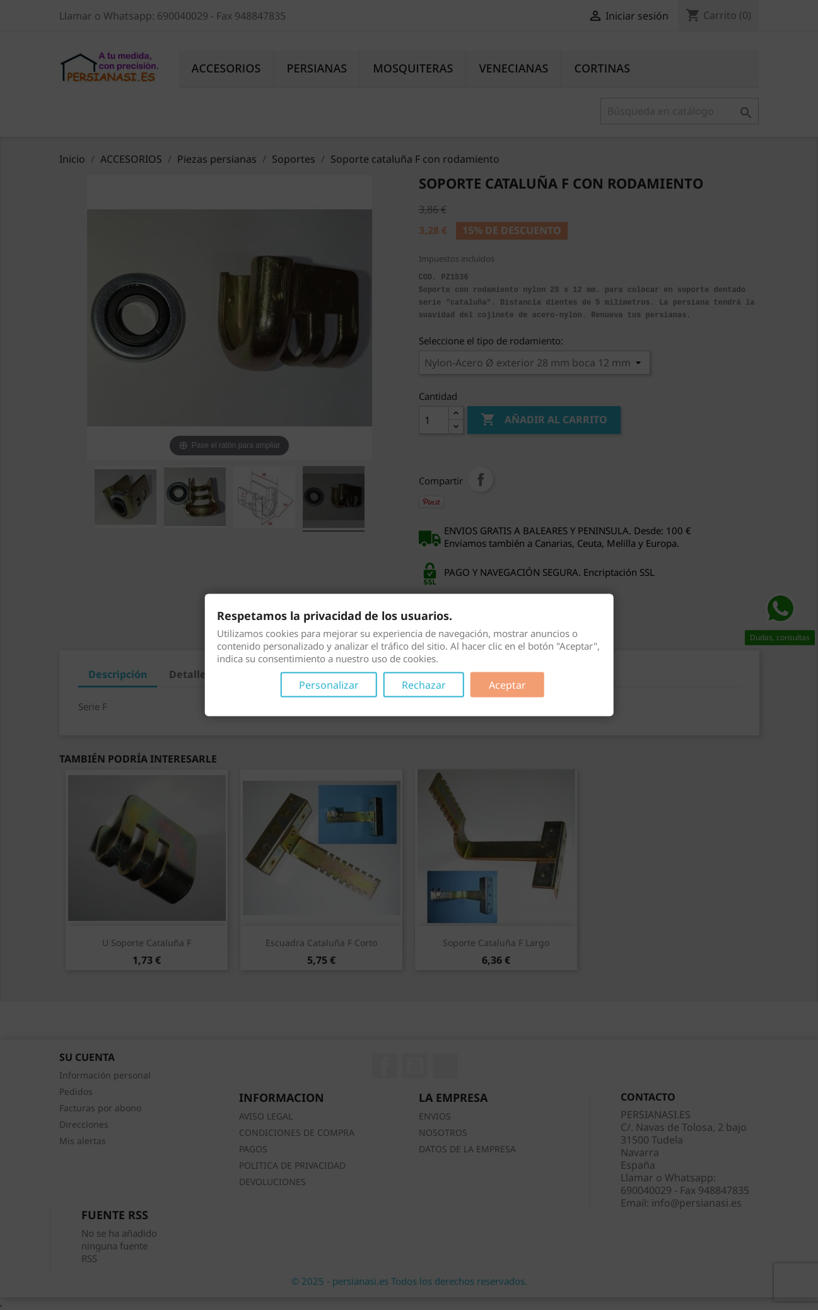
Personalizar (329, 685)
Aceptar (507, 685)
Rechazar (424, 685)
